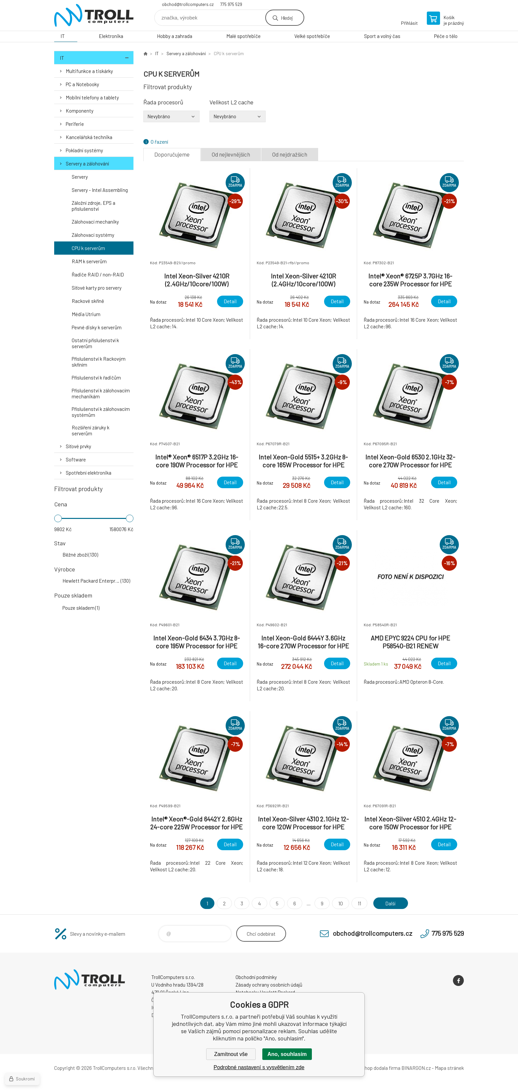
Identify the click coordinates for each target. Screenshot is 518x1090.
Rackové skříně (88, 301)
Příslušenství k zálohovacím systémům (101, 412)
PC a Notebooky (82, 84)
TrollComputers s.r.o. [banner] (93, 15)
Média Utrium (86, 314)
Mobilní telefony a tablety (92, 97)
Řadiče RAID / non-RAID (98, 274)
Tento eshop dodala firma (373, 1068)
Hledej (287, 18)
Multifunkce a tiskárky (89, 71)
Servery (80, 177)
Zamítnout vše (230, 1054)
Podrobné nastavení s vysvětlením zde (259, 1067)
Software (76, 459)
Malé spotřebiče (243, 36)
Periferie (75, 124)
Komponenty (79, 111)
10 (339, 903)
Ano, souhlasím (287, 1054)
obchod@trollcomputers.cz (188, 4)
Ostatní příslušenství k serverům (95, 343)
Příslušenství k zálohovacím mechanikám (101, 393)
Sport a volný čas (382, 36)
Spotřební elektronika (88, 473)
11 (357, 903)
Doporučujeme (172, 154)
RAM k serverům (89, 261)
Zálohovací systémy (93, 235)
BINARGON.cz (416, 1068)
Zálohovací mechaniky (95, 222)
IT (62, 36)
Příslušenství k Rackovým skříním (99, 362)
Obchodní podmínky (256, 977)
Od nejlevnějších (231, 154)
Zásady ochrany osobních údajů (269, 985)
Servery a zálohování (87, 163)
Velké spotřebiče (312, 36)
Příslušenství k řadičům (96, 378)
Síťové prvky (78, 446)
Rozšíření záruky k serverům (90, 430)
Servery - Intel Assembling (100, 190)
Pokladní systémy (84, 150)
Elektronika (111, 36)
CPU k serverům (88, 248)
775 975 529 (231, 4)
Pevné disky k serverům (97, 327)
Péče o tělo (446, 36)
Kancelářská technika (89, 137)
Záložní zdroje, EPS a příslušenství (93, 206)
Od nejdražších (289, 154)
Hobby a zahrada (174, 36)
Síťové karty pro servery (97, 288)
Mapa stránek (449, 1068)
